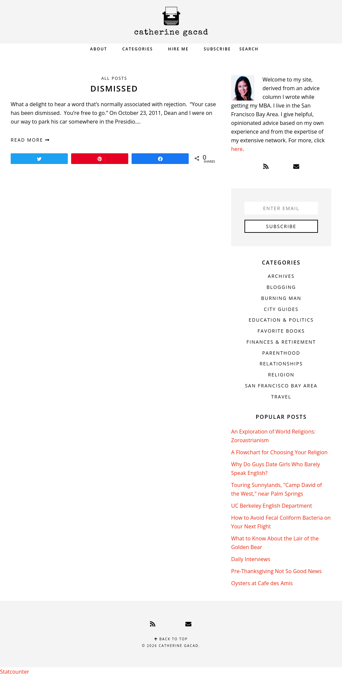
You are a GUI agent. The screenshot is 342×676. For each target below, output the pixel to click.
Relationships (281, 363)
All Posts (114, 78)
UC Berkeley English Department (271, 505)
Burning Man (281, 298)
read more (30, 140)
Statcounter (14, 671)
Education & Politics (281, 320)
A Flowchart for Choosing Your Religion (279, 452)
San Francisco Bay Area (281, 385)
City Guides (281, 309)
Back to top (171, 639)
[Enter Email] (281, 208)
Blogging (281, 287)
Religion (281, 374)
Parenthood (281, 353)
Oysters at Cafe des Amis (262, 583)
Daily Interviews (250, 559)
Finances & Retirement (281, 342)
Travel (281, 396)
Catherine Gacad (171, 21)
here (236, 149)
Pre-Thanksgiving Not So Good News (276, 571)
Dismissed (114, 88)
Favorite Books (281, 331)
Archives (281, 276)
